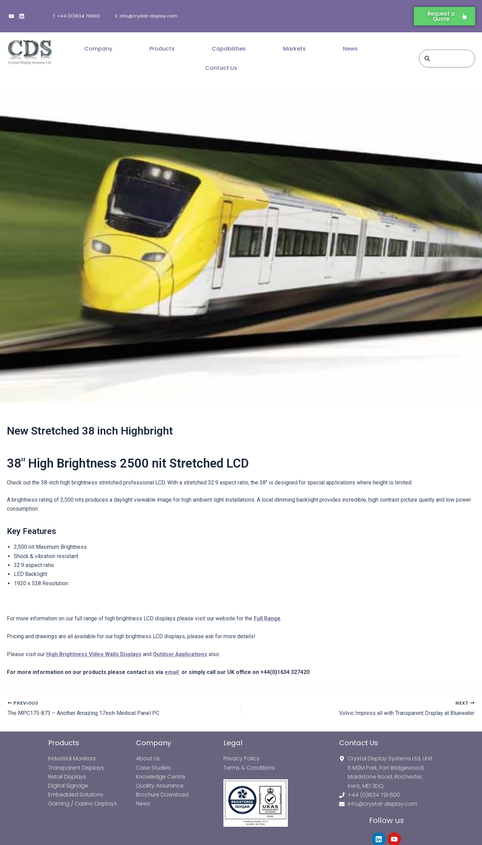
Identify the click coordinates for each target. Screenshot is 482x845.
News (350, 49)
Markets (294, 49)
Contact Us (221, 68)
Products (162, 49)
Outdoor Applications (181, 654)
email (172, 672)
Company (98, 49)
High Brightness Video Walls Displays (94, 654)
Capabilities (229, 49)
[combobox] (447, 58)
